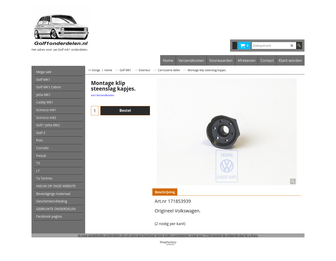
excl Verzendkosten (102, 95)
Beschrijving (165, 192)
